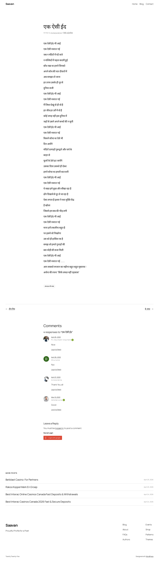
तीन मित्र (12, 309)
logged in (59, 428)
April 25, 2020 (56, 337)
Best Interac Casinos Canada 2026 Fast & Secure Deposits (38, 501)
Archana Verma (56, 33)
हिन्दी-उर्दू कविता (68, 33)
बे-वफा (147, 309)
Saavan (10, 4)
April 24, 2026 (148, 494)
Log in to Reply (56, 349)
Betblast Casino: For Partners (22, 479)
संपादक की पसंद (49, 286)
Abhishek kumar (58, 400)
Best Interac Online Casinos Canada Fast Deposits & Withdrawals (42, 494)
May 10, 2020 (55, 397)
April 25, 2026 (148, 480)
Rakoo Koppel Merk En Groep (21, 487)
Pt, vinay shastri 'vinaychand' (62, 340)
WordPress (149, 556)
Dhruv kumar (55, 360)
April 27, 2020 (55, 377)
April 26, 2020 (56, 357)
